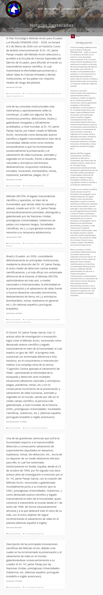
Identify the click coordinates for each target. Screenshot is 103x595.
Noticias (9, 93)
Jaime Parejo (50, 243)
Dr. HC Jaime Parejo (28, 243)
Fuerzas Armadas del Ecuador (44, 319)
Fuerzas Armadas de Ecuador (43, 93)
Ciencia (26, 428)
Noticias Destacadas (16, 93)
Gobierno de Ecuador (56, 93)
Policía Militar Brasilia (26, 322)
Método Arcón (9, 96)
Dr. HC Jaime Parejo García (30, 93)
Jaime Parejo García (57, 243)
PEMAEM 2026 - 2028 (18, 96)
